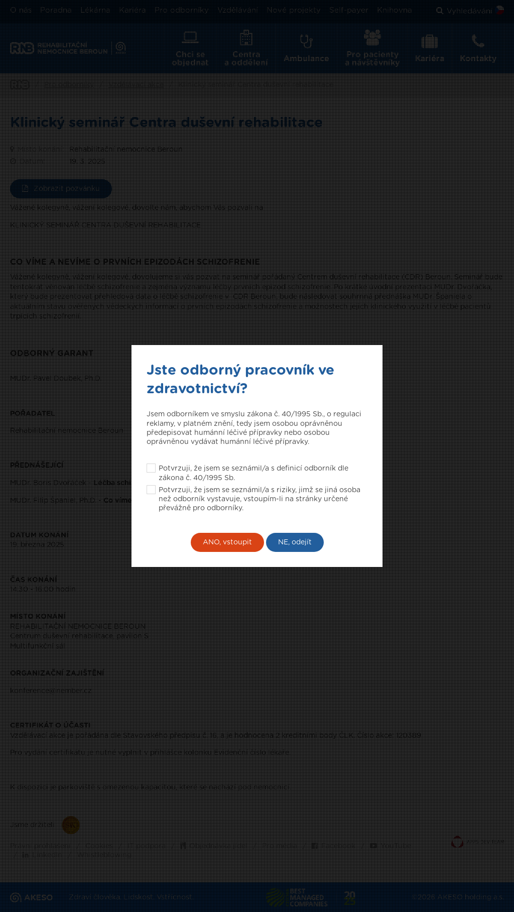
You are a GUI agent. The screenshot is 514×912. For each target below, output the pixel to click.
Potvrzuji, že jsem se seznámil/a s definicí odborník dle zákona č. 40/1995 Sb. (253, 473)
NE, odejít (295, 542)
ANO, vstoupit (227, 542)
